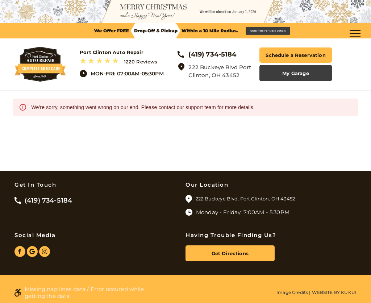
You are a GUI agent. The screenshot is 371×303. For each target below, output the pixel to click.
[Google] (32, 252)
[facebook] (19, 252)
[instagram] (44, 252)
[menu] (355, 33)
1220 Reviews (141, 62)
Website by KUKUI (334, 292)
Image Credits (292, 292)
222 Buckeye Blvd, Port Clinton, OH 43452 (246, 199)
